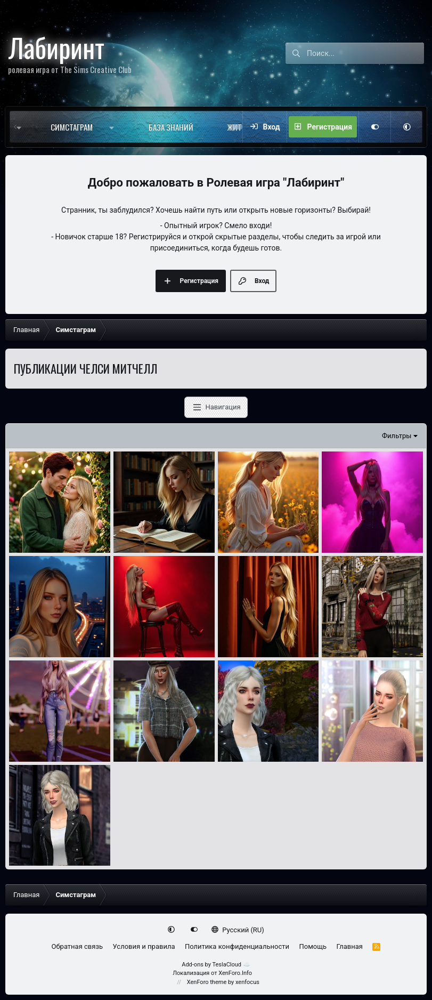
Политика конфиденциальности (237, 946)
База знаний (171, 127)
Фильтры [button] (396, 436)
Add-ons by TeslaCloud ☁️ (216, 964)
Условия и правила (144, 946)
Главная (350, 946)
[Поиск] (365, 53)
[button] (114, 127)
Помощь (313, 946)
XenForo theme (207, 982)
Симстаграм (72, 127)
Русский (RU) (237, 930)
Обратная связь (77, 946)
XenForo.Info (235, 973)
